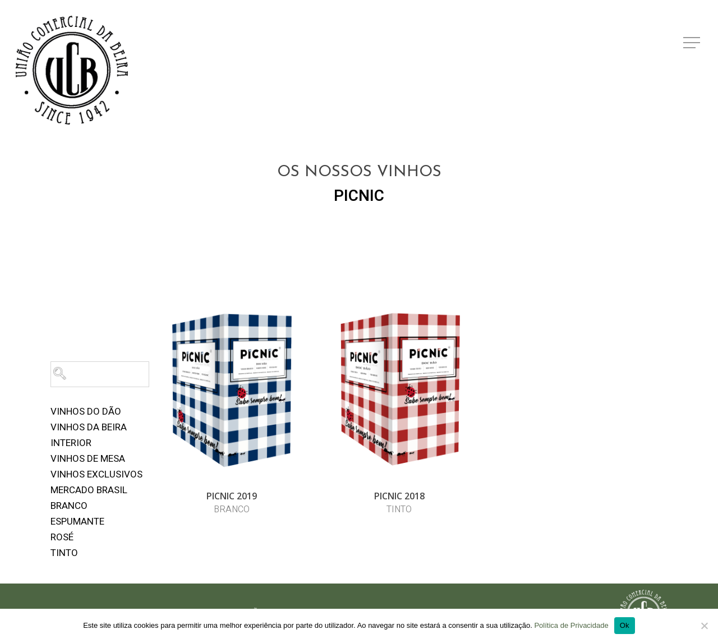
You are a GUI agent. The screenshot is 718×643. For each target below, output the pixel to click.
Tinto (64, 553)
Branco (69, 506)
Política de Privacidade (571, 625)
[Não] (704, 625)
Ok (624, 625)
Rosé (61, 537)
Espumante (77, 522)
